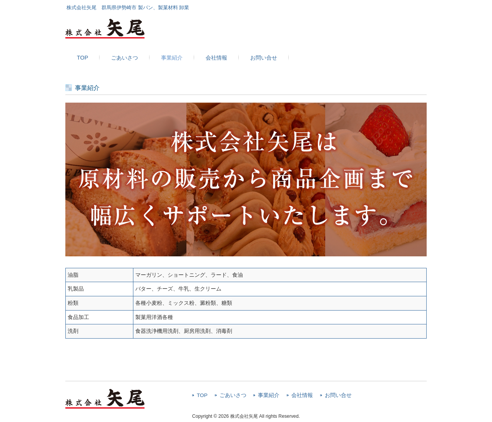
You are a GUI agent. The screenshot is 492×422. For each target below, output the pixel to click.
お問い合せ (338, 395)
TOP (202, 395)
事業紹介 (268, 395)
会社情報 (302, 395)
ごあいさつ (232, 395)
